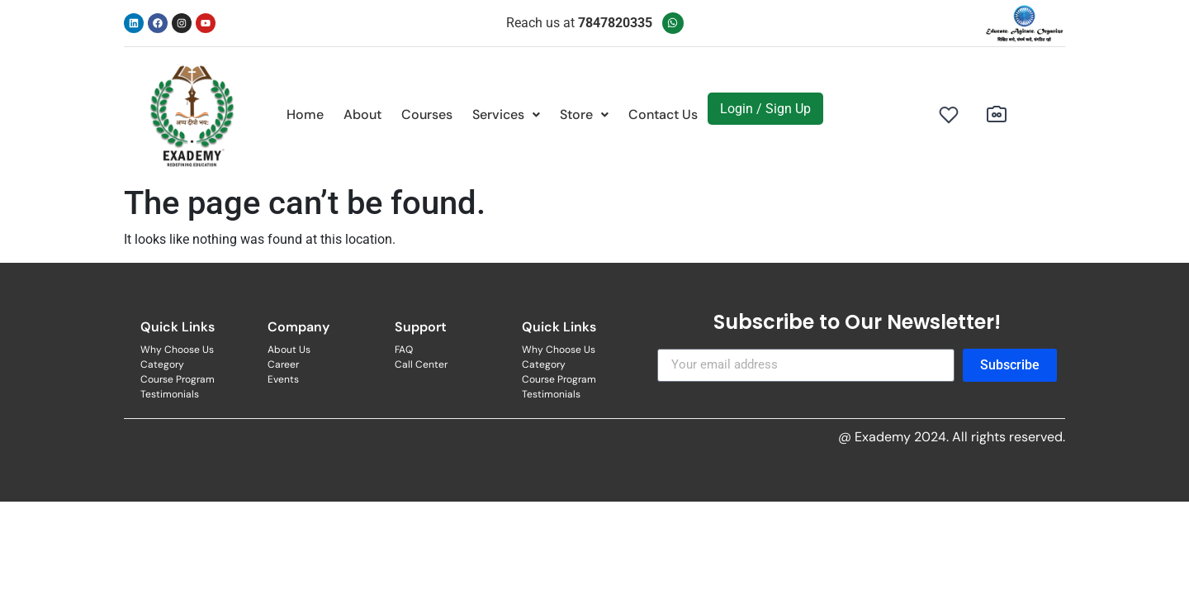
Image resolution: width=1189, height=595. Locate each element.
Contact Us (663, 114)
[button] (506, 115)
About (362, 114)
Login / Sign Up (765, 109)
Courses (426, 114)
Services (506, 114)
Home (305, 114)
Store (584, 114)
